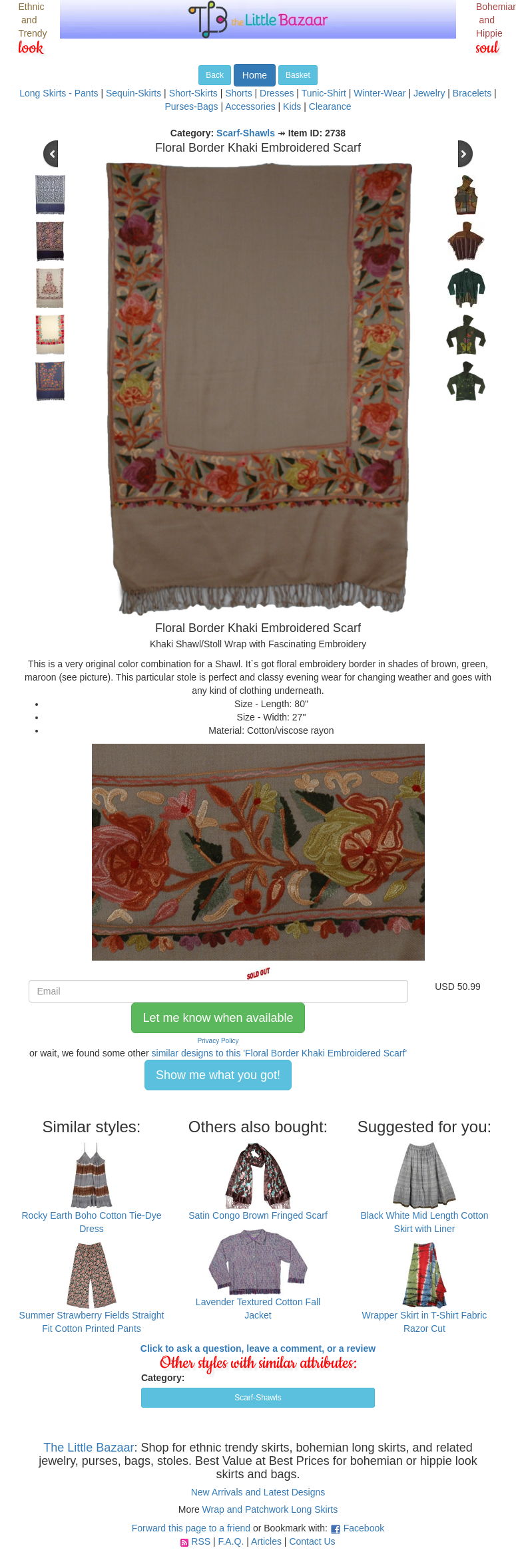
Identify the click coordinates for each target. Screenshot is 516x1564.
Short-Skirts (193, 93)
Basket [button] (298, 75)
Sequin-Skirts (133, 93)
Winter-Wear (379, 93)
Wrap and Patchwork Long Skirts (270, 1509)
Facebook (364, 1528)
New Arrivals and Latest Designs (258, 1492)
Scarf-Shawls (245, 133)
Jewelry (429, 93)
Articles (266, 1541)
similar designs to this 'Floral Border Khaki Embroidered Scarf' (279, 1053)
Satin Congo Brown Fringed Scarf (258, 1215)
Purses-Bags (191, 106)
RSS (200, 1541)
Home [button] (254, 75)
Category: (162, 1377)
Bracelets (472, 93)
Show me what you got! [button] (218, 1075)
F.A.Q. (231, 1541)
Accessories (250, 106)
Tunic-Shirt (324, 93)
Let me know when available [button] (217, 1017)
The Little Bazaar (88, 1447)
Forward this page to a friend (191, 1528)
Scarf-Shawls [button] (258, 1397)
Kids (292, 106)
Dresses (277, 93)
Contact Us (312, 1541)
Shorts (238, 93)
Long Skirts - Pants (58, 93)
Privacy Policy (217, 1040)
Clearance (330, 106)
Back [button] (215, 75)
